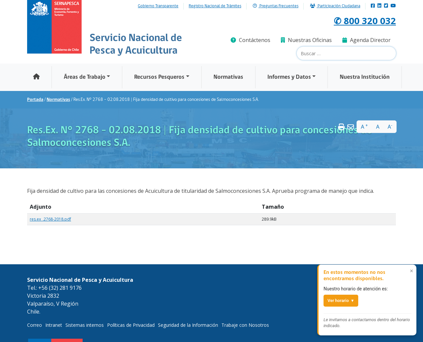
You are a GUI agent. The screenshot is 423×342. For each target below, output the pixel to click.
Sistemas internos (84, 325)
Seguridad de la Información (188, 325)
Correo (34, 325)
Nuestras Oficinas (306, 40)
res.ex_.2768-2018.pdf (50, 219)
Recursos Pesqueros (159, 77)
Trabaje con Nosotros (245, 325)
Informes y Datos (289, 77)
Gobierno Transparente (158, 6)
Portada (35, 99)
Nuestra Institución (365, 77)
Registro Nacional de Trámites (215, 6)
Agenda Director (366, 40)
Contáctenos (250, 40)
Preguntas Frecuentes (275, 6)
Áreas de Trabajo (84, 77)
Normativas (228, 77)
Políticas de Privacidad (131, 325)
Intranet (53, 325)
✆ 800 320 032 (361, 20)
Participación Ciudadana (335, 6)
